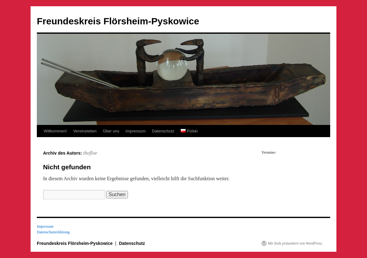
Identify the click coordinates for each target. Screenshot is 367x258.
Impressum (135, 131)
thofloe (90, 153)
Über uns (111, 131)
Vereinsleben (84, 131)
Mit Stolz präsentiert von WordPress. (295, 243)
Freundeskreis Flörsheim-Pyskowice (118, 21)
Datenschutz (163, 131)
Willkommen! (55, 131)
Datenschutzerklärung (53, 232)
